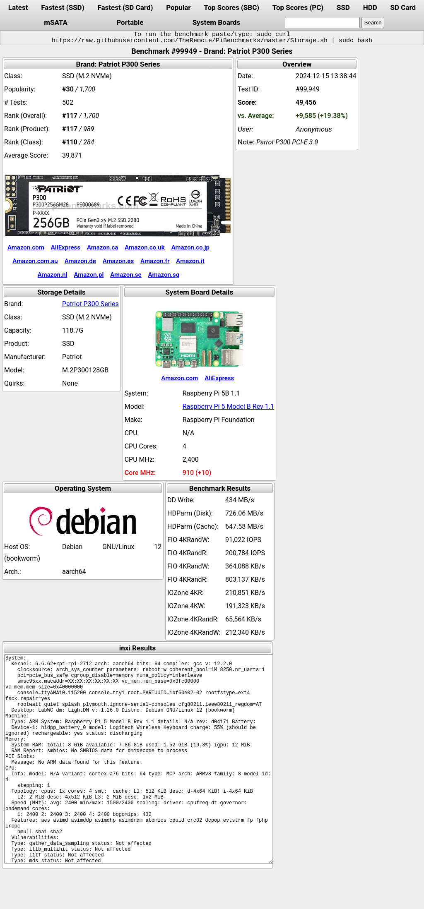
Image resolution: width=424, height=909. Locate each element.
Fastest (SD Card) (125, 7)
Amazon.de (80, 261)
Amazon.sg (164, 274)
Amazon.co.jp (190, 247)
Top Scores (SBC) (231, 7)
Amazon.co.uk (144, 247)
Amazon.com (25, 247)
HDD (370, 7)
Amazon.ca (102, 247)
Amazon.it (190, 261)
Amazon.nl (52, 274)
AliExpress (65, 247)
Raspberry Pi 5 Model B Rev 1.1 (228, 406)
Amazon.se (125, 274)
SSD (343, 7)
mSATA (55, 22)
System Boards (217, 22)
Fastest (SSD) (62, 7)
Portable (129, 22)
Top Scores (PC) (297, 7)
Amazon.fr (154, 261)
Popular (178, 7)
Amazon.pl (89, 274)
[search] (322, 22)
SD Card (403, 7)
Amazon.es (118, 261)
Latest (18, 7)
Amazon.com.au (35, 261)
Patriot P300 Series (90, 304)
